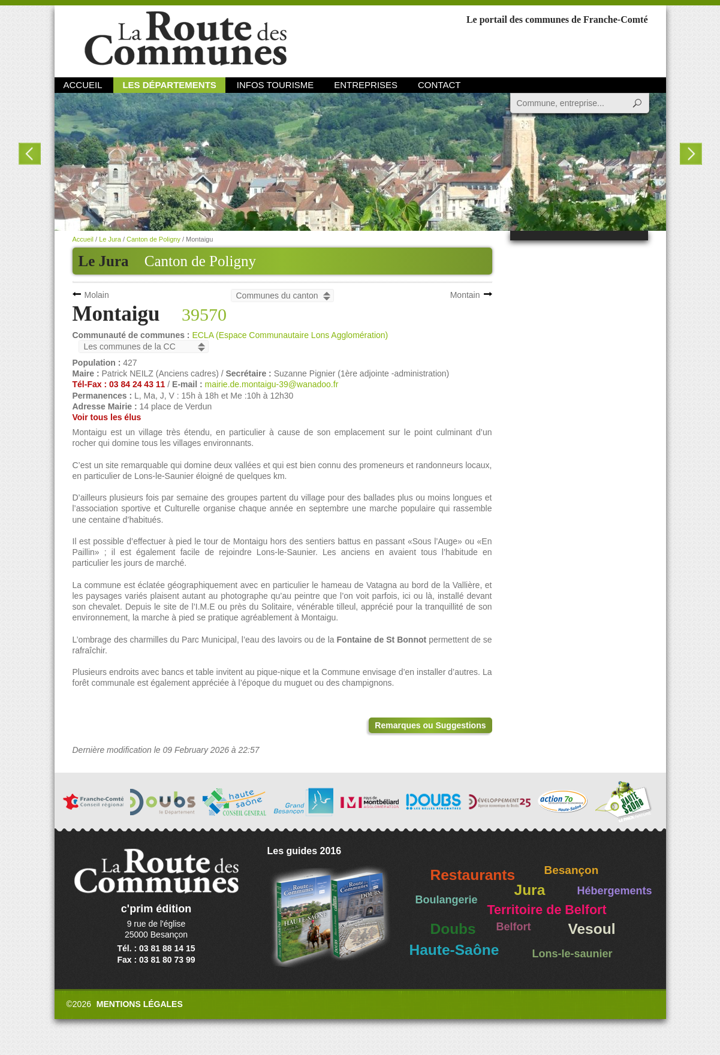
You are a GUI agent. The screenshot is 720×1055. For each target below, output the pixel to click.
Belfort (513, 927)
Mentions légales (140, 1004)
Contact (439, 85)
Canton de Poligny (200, 261)
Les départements (169, 85)
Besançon (571, 870)
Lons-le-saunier (572, 954)
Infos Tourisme (275, 85)
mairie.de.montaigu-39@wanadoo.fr (272, 384)
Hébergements (614, 891)
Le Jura (110, 239)
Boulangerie (446, 900)
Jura (530, 890)
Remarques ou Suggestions (430, 725)
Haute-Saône (454, 950)
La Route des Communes (186, 38)
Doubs (453, 929)
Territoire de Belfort (547, 910)
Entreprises (365, 85)
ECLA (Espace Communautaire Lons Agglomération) (290, 335)
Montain (465, 295)
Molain (97, 295)
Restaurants (473, 875)
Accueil (83, 85)
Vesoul (592, 929)
